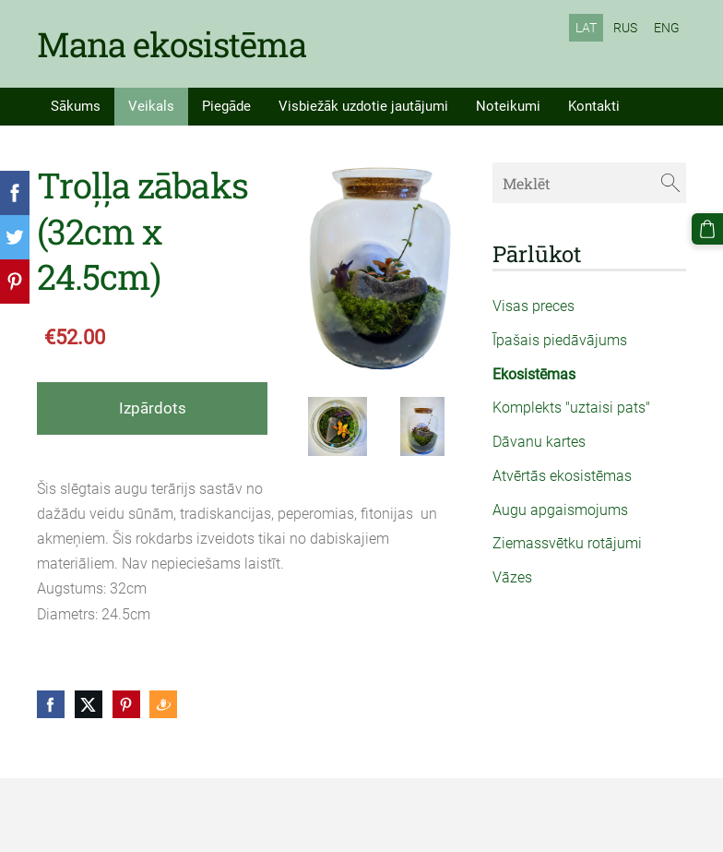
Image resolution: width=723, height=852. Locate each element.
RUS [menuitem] (625, 27)
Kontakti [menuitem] (594, 106)
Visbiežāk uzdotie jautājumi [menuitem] (363, 106)
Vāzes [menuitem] (512, 577)
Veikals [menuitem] (151, 106)
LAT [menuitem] (586, 27)
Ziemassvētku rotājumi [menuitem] (567, 543)
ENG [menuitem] (667, 27)
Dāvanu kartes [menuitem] (539, 441)
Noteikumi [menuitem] (508, 106)
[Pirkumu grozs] (707, 229)
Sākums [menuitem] (76, 106)
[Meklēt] (589, 182)
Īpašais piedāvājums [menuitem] (559, 340)
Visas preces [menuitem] (533, 306)
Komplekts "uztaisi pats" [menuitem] (571, 407)
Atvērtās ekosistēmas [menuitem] (562, 476)
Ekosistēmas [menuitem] (533, 374)
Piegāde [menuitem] (226, 106)
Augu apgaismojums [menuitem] (560, 510)
